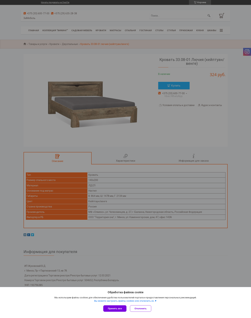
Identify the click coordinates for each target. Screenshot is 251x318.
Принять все (115, 308)
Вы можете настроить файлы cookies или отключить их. (124, 301)
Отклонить (140, 308)
